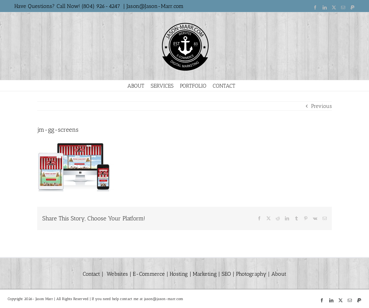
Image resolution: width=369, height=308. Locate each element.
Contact (91, 274)
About (278, 274)
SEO (226, 274)
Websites (117, 274)
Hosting (179, 274)
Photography (251, 274)
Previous (321, 106)
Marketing (205, 274)
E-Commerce (148, 274)
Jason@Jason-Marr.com (155, 6)
